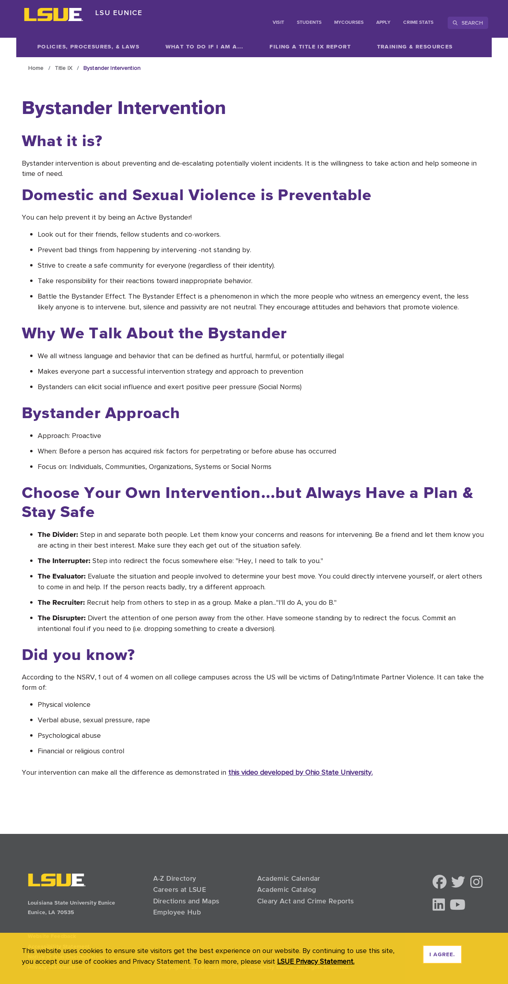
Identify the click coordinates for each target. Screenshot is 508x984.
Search (468, 22)
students (309, 22)
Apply (383, 22)
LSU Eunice (118, 12)
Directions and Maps (186, 901)
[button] (439, 882)
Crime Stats (418, 22)
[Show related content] (204, 46)
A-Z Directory (174, 878)
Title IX (63, 68)
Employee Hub (177, 912)
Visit (278, 22)
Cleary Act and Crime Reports (305, 901)
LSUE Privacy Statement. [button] (315, 961)
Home (36, 68)
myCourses (349, 22)
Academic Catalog (286, 889)
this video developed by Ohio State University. (300, 772)
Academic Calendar (288, 878)
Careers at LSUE (179, 889)
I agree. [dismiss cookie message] (442, 954)
